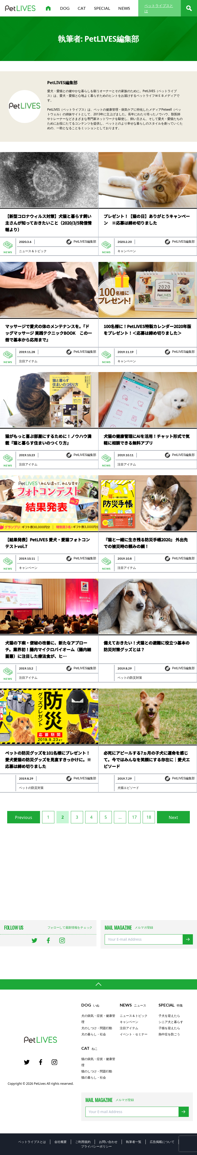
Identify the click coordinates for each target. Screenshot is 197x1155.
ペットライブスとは (158, 8)
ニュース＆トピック (33, 251)
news (124, 8)
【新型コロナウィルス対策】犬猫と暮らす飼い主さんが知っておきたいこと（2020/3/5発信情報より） (48, 223)
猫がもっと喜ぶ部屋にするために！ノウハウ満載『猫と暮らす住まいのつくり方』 (48, 439)
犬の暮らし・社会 (93, 1034)
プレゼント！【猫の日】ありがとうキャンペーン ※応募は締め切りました (147, 219)
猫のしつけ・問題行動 (96, 1071)
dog (65, 8)
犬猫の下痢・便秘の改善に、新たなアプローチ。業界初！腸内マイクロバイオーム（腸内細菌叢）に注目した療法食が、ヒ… (48, 649)
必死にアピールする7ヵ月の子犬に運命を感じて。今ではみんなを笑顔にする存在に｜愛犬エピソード (147, 759)
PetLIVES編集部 (85, 241)
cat (82, 8)
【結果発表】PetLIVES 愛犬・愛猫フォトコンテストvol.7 (47, 542)
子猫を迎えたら (169, 1028)
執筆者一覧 (133, 1142)
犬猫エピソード (128, 788)
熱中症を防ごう (169, 1034)
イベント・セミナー (133, 1034)
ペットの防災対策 (129, 678)
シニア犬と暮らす (171, 1022)
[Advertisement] (98, 872)
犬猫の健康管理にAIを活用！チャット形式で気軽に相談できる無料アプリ (147, 439)
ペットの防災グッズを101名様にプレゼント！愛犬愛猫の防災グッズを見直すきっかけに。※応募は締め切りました (48, 759)
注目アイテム (28, 361)
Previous (23, 817)
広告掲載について (162, 1142)
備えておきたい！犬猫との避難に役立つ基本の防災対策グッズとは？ (147, 646)
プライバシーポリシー (96, 1146)
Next (173, 817)
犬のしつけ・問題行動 (96, 1028)
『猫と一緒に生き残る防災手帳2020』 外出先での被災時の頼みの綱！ (146, 542)
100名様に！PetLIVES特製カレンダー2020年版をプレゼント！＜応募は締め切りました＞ (147, 329)
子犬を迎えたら (169, 1016)
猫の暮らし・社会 (93, 1077)
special (102, 8)
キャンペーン (126, 251)
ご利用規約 (83, 1142)
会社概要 (60, 1142)
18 (148, 817)
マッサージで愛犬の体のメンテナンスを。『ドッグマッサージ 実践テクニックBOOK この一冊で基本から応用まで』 (48, 333)
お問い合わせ (108, 1142)
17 (134, 817)
